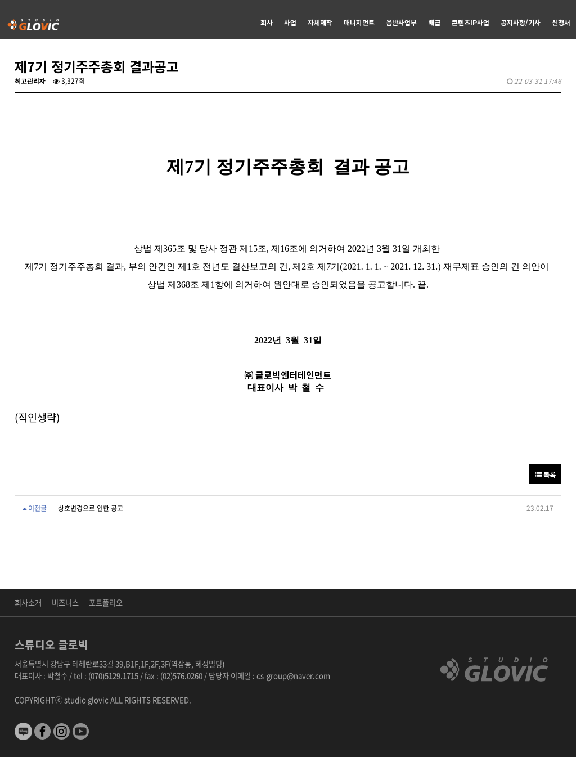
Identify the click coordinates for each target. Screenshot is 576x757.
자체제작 (320, 22)
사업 (290, 22)
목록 (545, 474)
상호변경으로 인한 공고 (90, 508)
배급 (434, 22)
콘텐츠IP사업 (470, 22)
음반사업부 (401, 22)
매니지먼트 (359, 22)
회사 (266, 22)
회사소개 (28, 602)
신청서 (561, 22)
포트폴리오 (106, 602)
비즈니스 (65, 602)
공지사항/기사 (521, 22)
